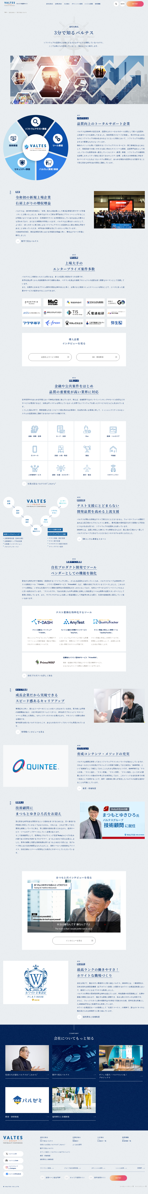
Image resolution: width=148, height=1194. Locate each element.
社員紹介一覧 (101, 1143)
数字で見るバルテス (60, 1077)
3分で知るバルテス (46, 1143)
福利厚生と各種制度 (60, 1119)
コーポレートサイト (126, 1189)
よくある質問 (77, 1147)
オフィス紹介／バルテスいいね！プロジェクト (113, 1078)
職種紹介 (76, 1143)
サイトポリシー (140, 1189)
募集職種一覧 (126, 1143)
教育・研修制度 (12, 1119)
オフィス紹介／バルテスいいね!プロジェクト (55, 1154)
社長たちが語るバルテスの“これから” (21, 1077)
